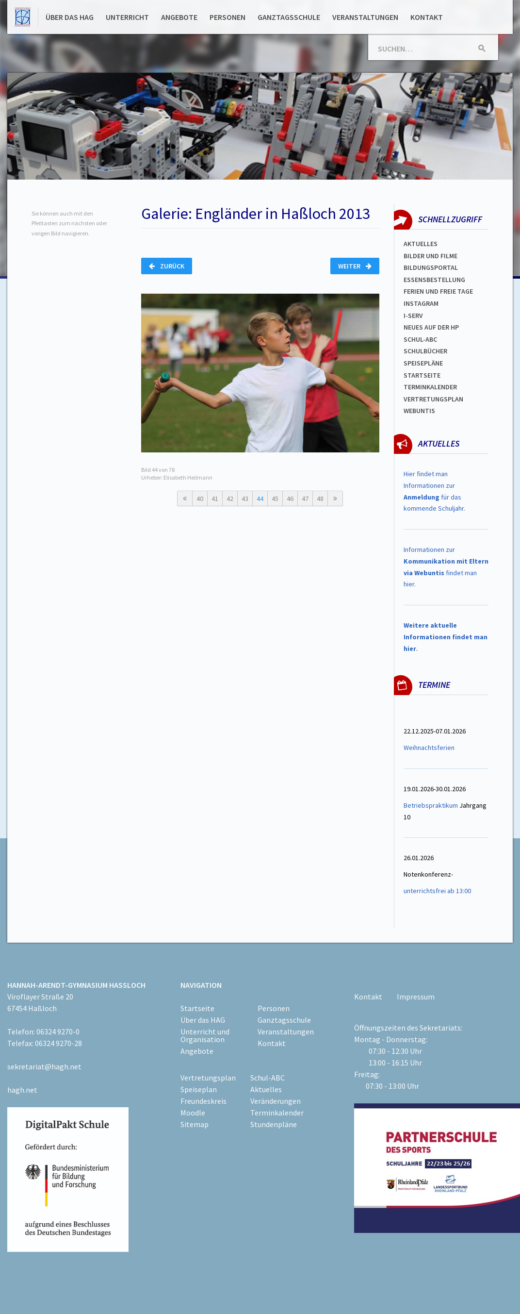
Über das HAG (70, 17)
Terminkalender (430, 387)
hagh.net (22, 1090)
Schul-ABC (267, 1077)
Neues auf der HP (431, 327)
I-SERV (413, 315)
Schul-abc (420, 339)
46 (290, 498)
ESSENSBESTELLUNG (434, 279)
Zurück (166, 266)
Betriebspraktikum (431, 805)
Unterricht (127, 17)
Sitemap (194, 1124)
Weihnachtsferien (429, 747)
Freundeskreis (203, 1101)
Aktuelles (421, 243)
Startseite (422, 375)
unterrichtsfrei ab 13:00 (437, 890)
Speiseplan (198, 1089)
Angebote (179, 17)
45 (275, 498)
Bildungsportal (431, 267)
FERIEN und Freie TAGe (438, 291)
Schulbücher (425, 351)
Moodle (192, 1112)
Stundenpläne (273, 1124)
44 (260, 498)
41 (214, 498)
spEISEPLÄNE (423, 363)
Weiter (355, 266)
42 (230, 498)
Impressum (416, 996)
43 (245, 498)
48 (320, 498)
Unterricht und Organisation (204, 1035)
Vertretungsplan (433, 399)
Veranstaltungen (365, 17)
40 (199, 498)
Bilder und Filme (430, 255)
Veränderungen (275, 1101)
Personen (227, 17)
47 (305, 498)
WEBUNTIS (419, 410)
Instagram (421, 303)
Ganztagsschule (289, 17)
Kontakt (426, 17)
